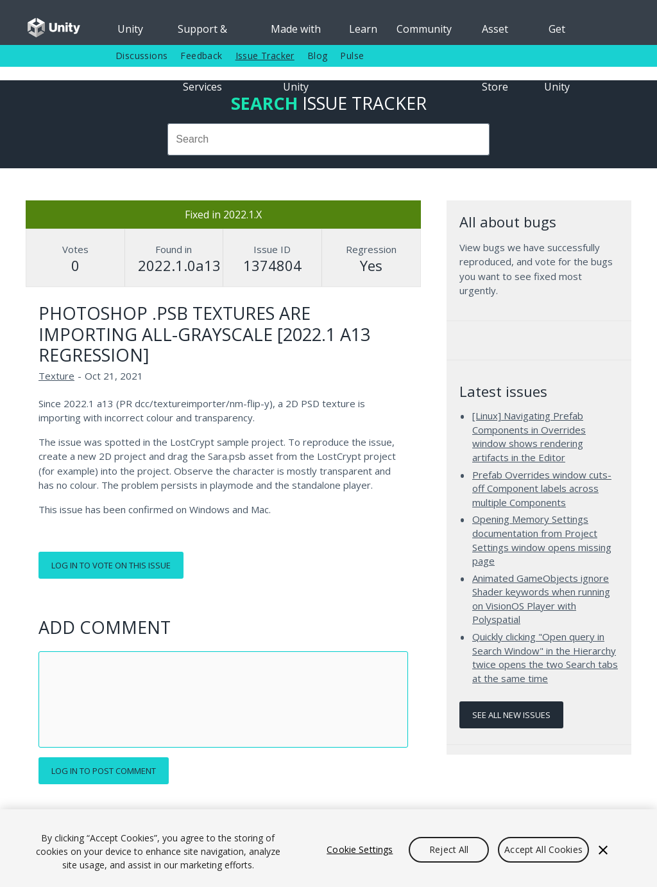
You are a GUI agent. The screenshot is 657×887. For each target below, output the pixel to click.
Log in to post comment (103, 771)
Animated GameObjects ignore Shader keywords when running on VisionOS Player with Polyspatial (541, 599)
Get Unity (557, 33)
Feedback (201, 55)
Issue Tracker (264, 55)
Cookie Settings (360, 849)
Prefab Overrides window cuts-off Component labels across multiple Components (541, 488)
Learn (363, 29)
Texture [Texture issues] (56, 375)
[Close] (603, 850)
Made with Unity (296, 33)
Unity (130, 29)
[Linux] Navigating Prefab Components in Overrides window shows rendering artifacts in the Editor (529, 436)
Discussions (141, 55)
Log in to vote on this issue (111, 565)
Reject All (448, 849)
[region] (328, 848)
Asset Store (495, 33)
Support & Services (202, 33)
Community (424, 29)
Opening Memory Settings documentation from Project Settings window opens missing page (541, 540)
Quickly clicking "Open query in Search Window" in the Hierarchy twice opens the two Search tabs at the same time (545, 657)
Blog (317, 55)
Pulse (352, 55)
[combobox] (328, 139)
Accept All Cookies (543, 849)
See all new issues (511, 715)
